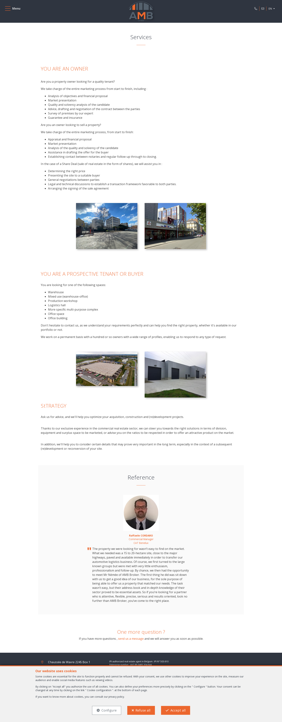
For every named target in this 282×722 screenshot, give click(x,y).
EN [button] (269, 9)
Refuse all (142, 710)
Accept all (178, 710)
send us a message (131, 639)
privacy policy (116, 696)
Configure (109, 710)
